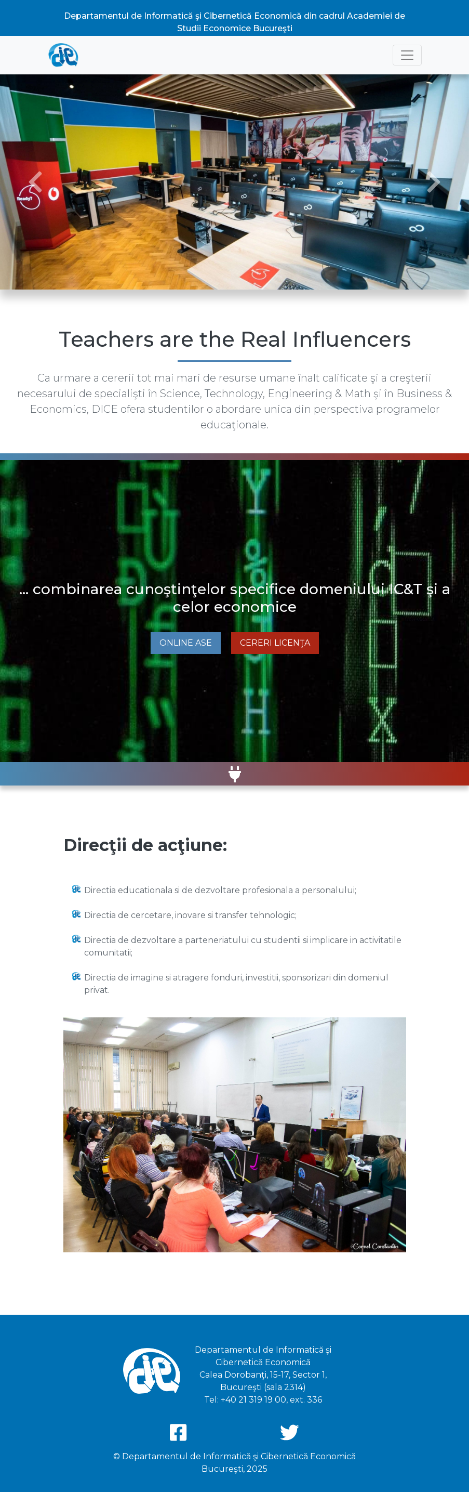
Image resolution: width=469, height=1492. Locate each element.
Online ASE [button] (185, 643)
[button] (35, 182)
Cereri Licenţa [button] (275, 643)
